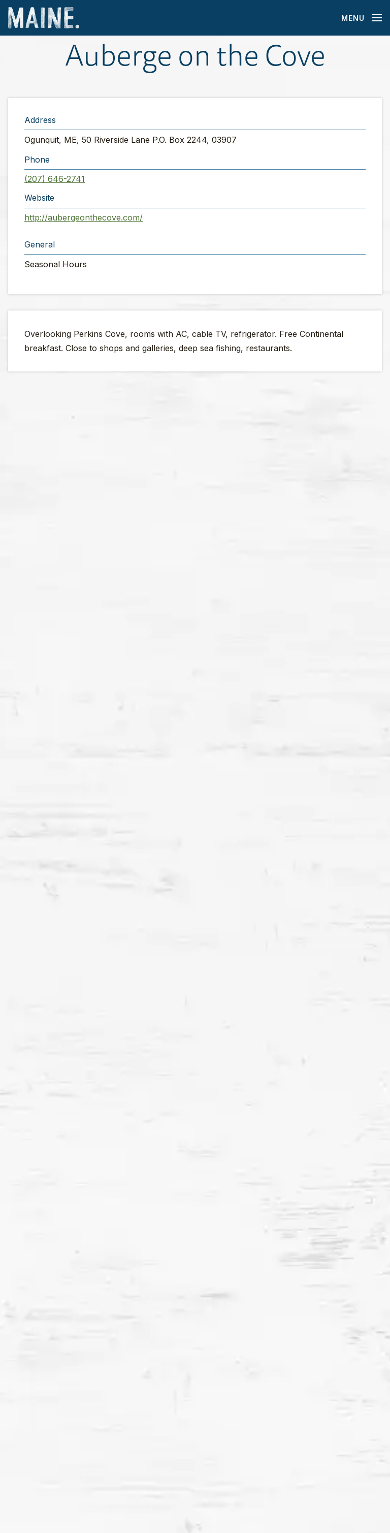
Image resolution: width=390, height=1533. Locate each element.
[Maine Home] (43, 18)
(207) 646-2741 (54, 179)
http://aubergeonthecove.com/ (83, 217)
